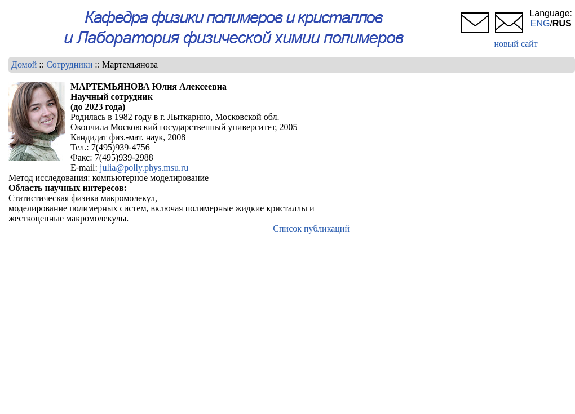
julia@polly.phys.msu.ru (144, 167)
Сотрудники (69, 64)
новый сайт (515, 43)
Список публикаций (311, 228)
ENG (540, 23)
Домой (24, 64)
